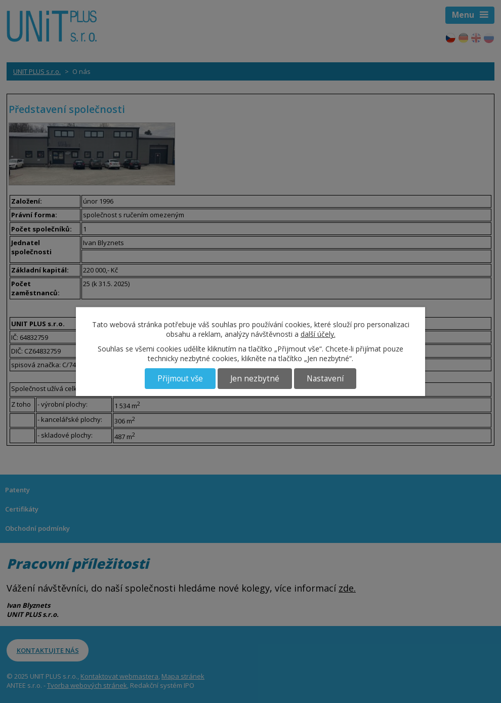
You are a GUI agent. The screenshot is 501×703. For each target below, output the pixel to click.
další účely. (318, 334)
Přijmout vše (180, 378)
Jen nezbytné (254, 378)
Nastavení (325, 378)
